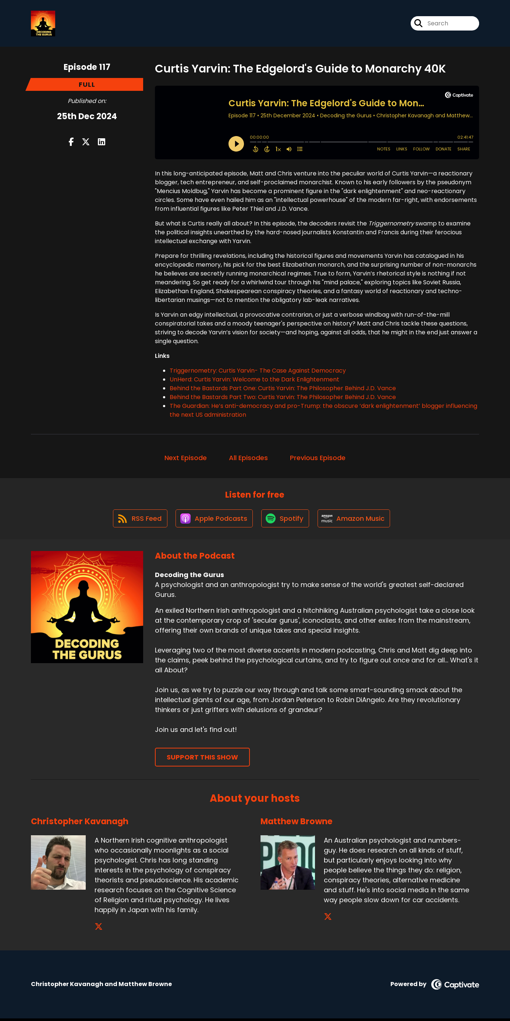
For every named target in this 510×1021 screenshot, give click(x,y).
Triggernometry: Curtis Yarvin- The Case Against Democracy (258, 371)
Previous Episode (318, 458)
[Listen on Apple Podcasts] (213, 520)
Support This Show (202, 760)
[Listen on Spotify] (285, 520)
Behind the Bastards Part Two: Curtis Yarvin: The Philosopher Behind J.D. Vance (283, 398)
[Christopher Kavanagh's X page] (99, 929)
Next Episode (185, 458)
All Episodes (248, 458)
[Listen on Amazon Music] (355, 520)
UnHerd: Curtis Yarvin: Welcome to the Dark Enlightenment (254, 380)
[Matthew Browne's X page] (328, 919)
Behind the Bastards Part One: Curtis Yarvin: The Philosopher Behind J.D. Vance (283, 389)
